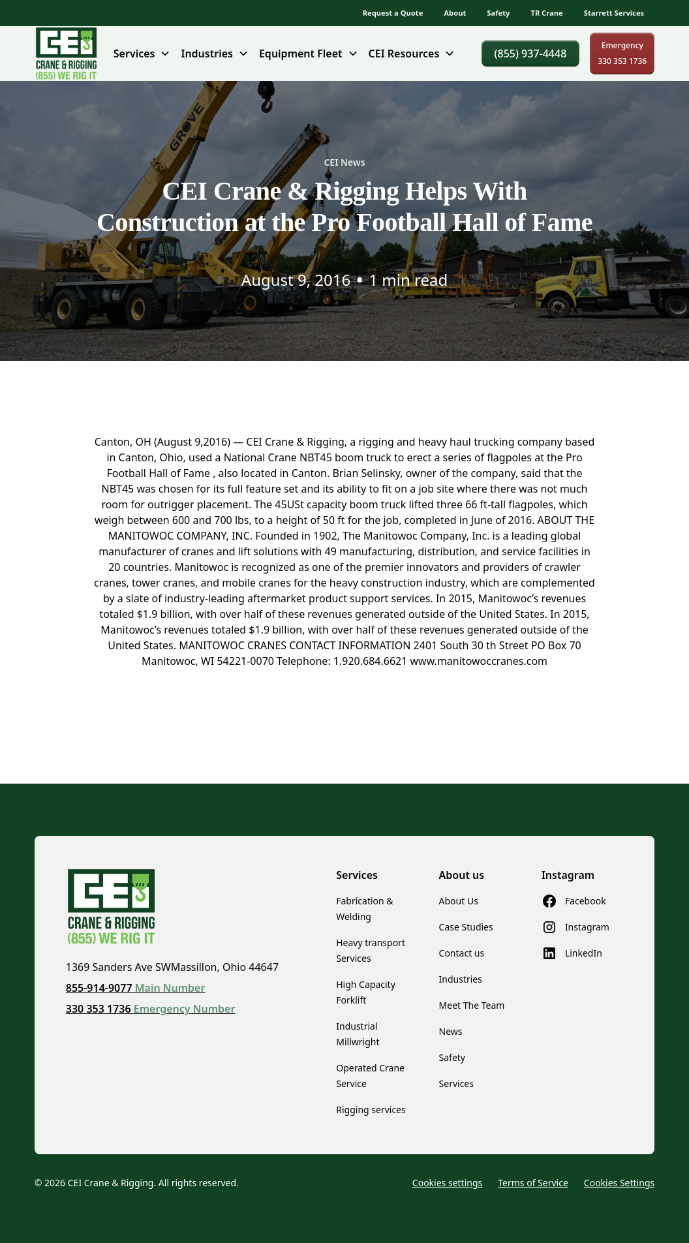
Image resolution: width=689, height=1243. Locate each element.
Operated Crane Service (370, 1076)
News (451, 1031)
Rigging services (370, 1109)
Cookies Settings (619, 1182)
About (455, 13)
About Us (458, 901)
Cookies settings (447, 1182)
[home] (66, 53)
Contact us (462, 953)
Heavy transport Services (370, 950)
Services (456, 1083)
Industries (460, 979)
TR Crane (546, 13)
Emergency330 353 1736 (622, 53)
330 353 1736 (151, 1009)
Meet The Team (472, 1005)
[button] (142, 53)
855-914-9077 (136, 988)
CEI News (344, 162)
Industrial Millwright (357, 1034)
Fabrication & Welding (364, 909)
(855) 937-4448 (531, 53)
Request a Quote (393, 13)
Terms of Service (533, 1182)
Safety (498, 13)
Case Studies (466, 927)
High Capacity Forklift (365, 992)
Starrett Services (614, 13)
